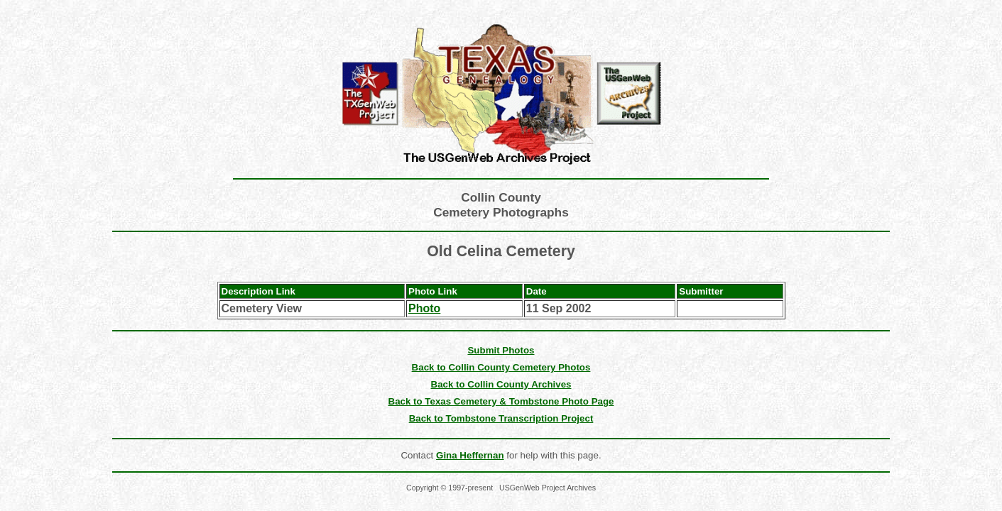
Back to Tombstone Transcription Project (501, 418)
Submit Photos (500, 350)
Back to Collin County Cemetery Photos (501, 367)
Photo (424, 308)
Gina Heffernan (470, 455)
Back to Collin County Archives (501, 384)
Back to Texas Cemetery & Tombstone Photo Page (501, 401)
